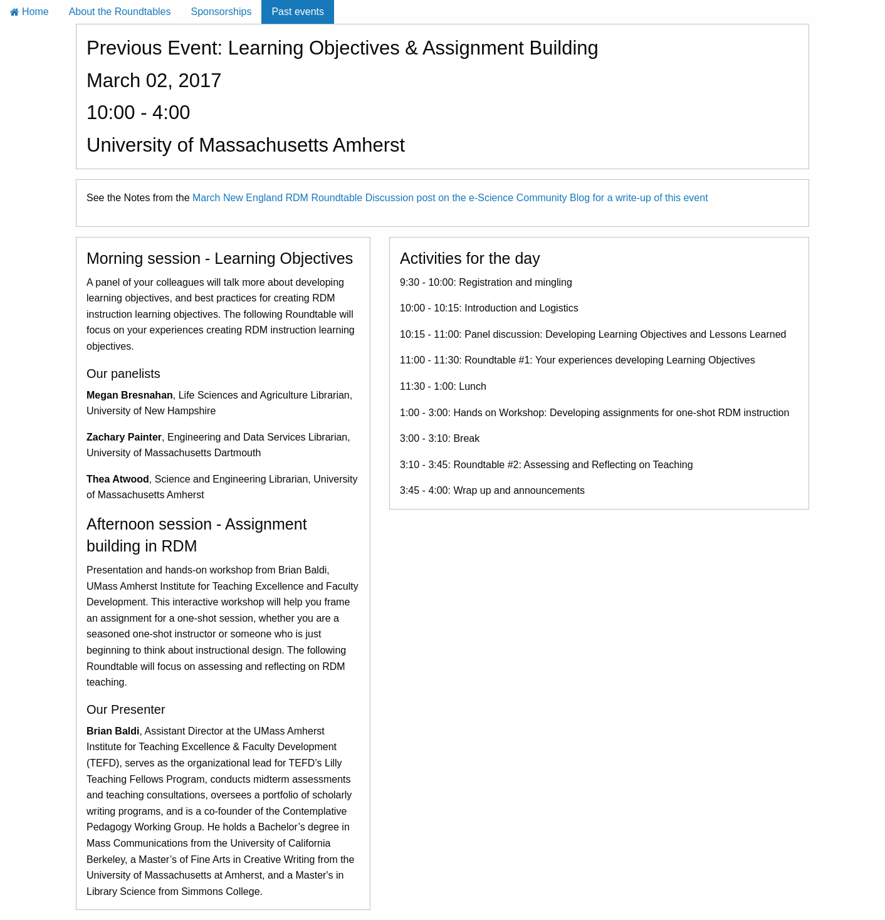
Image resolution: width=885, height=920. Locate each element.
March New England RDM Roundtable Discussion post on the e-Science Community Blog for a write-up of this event (450, 197)
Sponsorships (221, 11)
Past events (297, 11)
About (120, 11)
